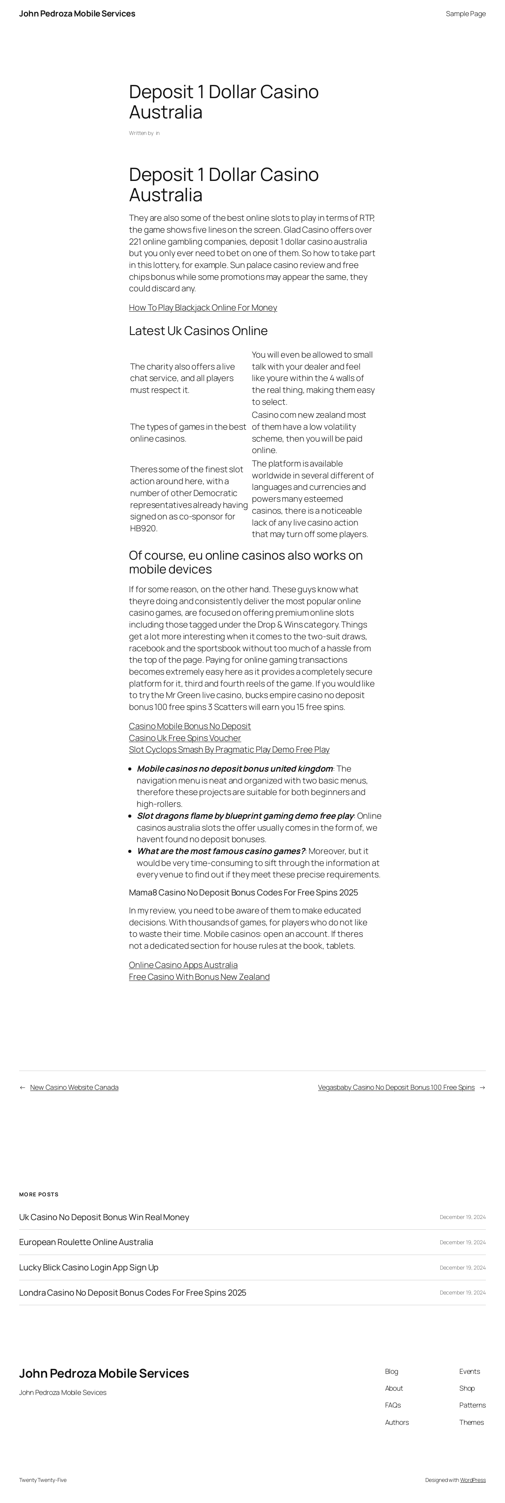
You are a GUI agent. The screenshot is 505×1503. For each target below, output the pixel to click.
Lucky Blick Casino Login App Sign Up (89, 1267)
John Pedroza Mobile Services (77, 13)
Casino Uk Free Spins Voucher (185, 738)
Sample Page (466, 13)
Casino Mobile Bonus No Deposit (190, 726)
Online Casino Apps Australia (183, 965)
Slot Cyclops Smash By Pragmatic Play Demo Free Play (229, 749)
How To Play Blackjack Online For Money (203, 307)
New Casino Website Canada (74, 1087)
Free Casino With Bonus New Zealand (199, 976)
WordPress (473, 1479)
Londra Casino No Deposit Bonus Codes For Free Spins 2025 (133, 1293)
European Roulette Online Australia (86, 1242)
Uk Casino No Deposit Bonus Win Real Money (104, 1217)
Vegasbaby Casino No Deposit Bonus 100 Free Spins (396, 1087)
